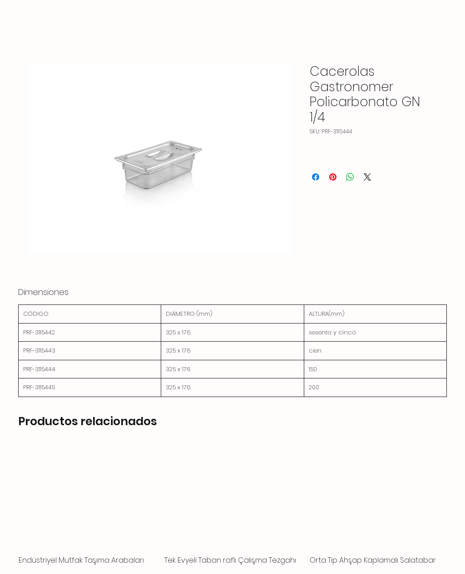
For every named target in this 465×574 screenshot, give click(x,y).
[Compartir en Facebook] (315, 177)
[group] (232, 506)
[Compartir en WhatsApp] (350, 177)
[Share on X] (367, 177)
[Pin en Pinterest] (332, 177)
